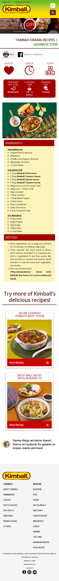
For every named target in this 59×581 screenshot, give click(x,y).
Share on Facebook (29, 54)
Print (8, 54)
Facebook (53, 5)
